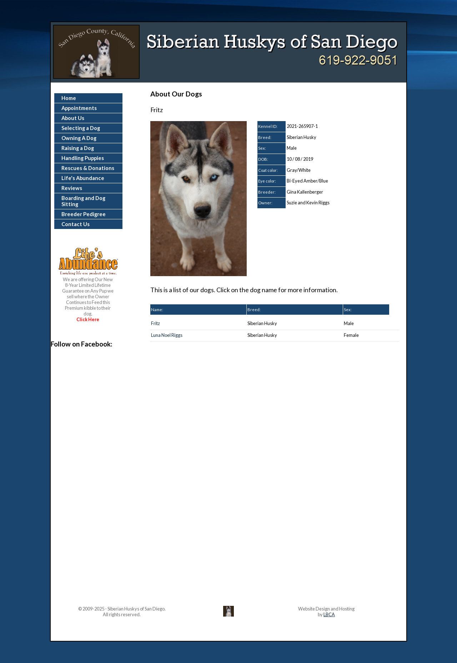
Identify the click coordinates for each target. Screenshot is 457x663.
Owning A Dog (78, 138)
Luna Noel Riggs (166, 335)
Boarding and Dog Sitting (83, 201)
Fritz (155, 323)
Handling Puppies (82, 158)
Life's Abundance (82, 178)
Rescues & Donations (87, 168)
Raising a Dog (77, 148)
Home (68, 98)
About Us (72, 118)
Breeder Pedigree (83, 214)
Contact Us (75, 224)
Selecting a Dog (80, 128)
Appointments (79, 108)
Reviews (71, 188)
